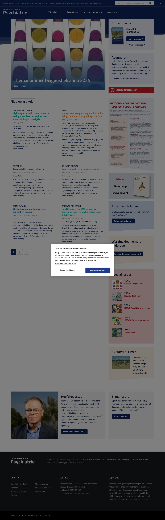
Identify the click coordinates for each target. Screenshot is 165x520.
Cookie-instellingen (67, 270)
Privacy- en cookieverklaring (65, 263)
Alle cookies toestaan (97, 270)
